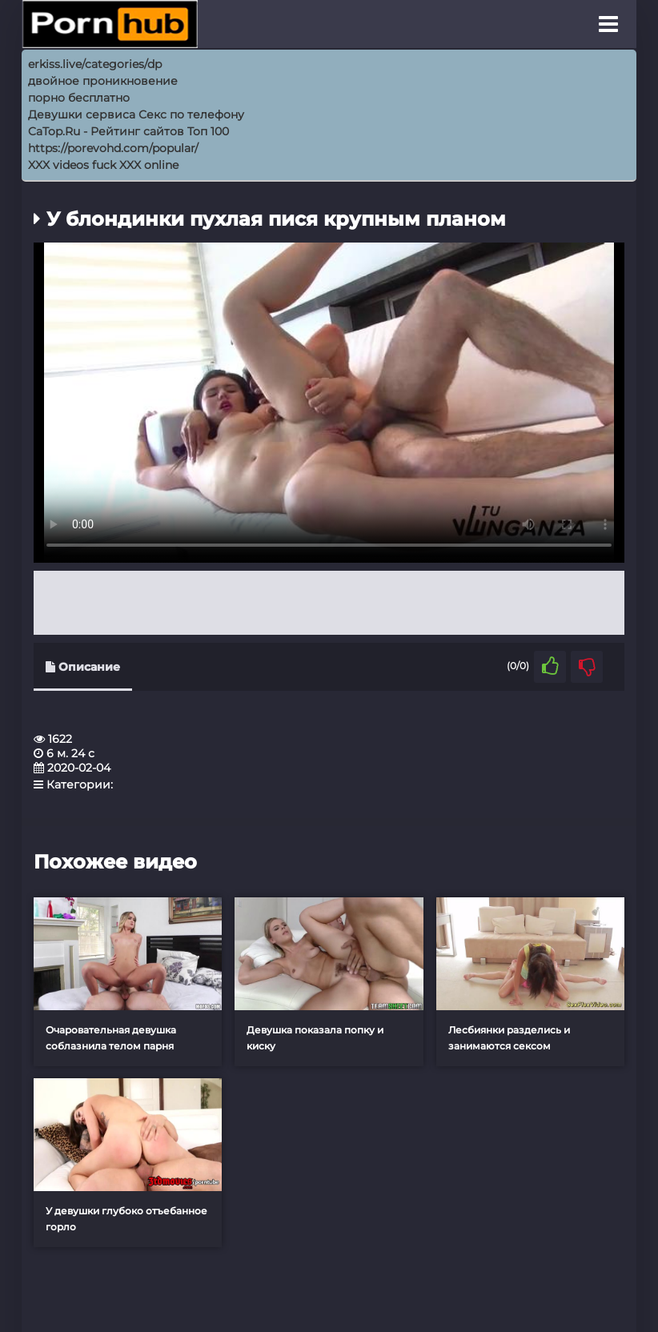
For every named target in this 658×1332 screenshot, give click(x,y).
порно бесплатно (79, 97)
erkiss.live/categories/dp (95, 64)
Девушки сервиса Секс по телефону (136, 114)
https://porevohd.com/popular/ (113, 148)
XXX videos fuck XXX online (103, 165)
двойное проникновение (103, 81)
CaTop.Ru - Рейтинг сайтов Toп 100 (128, 131)
